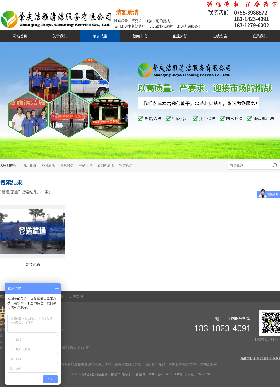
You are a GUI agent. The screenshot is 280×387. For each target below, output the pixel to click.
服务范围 (100, 36)
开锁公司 (76, 296)
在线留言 (220, 36)
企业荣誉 (179, 36)
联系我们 (259, 36)
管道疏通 (125, 165)
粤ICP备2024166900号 (166, 374)
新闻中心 (140, 36)
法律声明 (241, 357)
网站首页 (20, 36)
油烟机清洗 (105, 165)
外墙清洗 (48, 165)
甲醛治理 (85, 165)
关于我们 (59, 36)
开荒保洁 (66, 165)
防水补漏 (29, 165)
